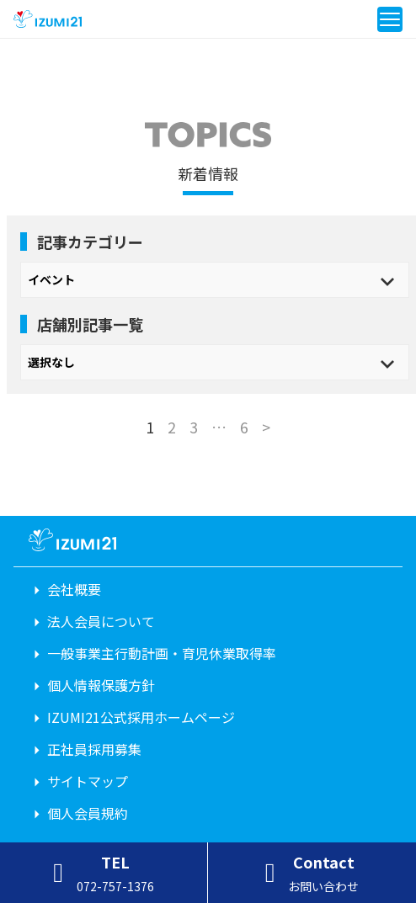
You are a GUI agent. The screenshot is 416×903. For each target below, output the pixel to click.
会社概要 (74, 589)
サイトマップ (87, 781)
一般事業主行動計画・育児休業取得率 (161, 653)
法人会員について (101, 621)
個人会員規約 (87, 813)
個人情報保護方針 (101, 685)
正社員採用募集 (94, 749)
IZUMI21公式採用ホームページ (141, 717)
